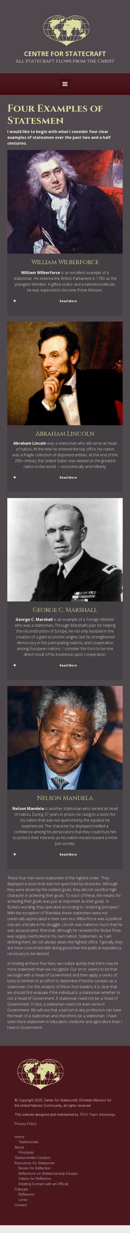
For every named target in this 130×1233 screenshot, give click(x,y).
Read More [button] (44, 301)
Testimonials (28, 1142)
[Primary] (65, 84)
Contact (21, 1205)
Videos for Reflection (35, 1179)
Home (19, 1137)
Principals (26, 1152)
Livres (23, 1200)
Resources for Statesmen (35, 1163)
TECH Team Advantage (96, 1115)
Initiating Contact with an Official (43, 1184)
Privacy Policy (26, 1124)
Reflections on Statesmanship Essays (48, 1174)
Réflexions (27, 1194)
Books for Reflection (35, 1168)
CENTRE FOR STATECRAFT (65, 53)
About (19, 1147)
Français (21, 1189)
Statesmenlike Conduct (32, 1158)
